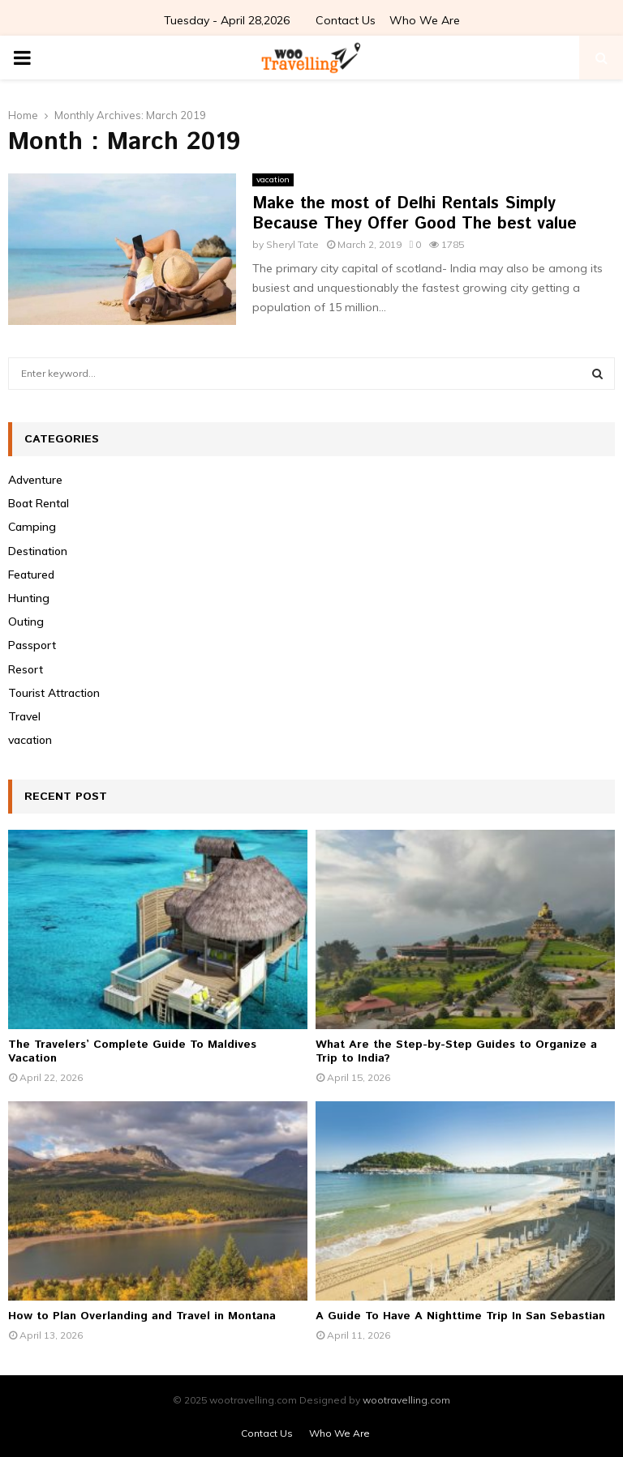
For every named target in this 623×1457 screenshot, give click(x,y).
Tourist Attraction (54, 693)
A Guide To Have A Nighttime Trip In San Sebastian (460, 1316)
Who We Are (424, 20)
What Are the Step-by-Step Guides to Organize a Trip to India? (456, 1051)
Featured (31, 574)
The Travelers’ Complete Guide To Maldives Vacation (132, 1051)
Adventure (35, 479)
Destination (37, 551)
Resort (25, 669)
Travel (24, 716)
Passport (32, 645)
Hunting (28, 598)
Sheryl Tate (292, 244)
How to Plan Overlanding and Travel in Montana (142, 1316)
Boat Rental (38, 503)
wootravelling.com (406, 1400)
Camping (32, 526)
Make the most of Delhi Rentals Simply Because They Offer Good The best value (414, 214)
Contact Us (346, 20)
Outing (26, 621)
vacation (273, 179)
